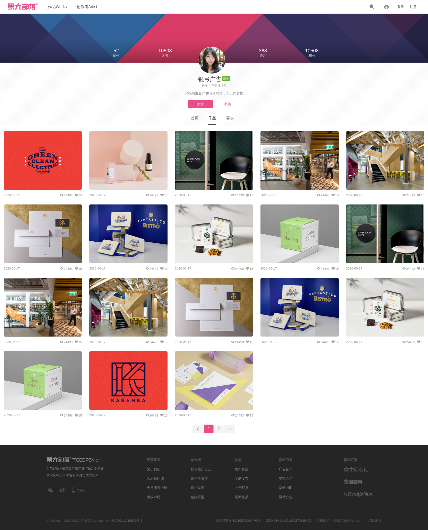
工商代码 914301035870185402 (288, 520)
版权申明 (153, 497)
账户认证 (197, 488)
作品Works (57, 7)
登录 (400, 7)
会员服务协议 (157, 488)
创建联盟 (197, 497)
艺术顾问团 (155, 478)
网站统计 (375, 520)
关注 (200, 104)
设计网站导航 (362, 494)
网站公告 (286, 497)
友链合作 (286, 478)
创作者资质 (199, 478)
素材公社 (362, 469)
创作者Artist (87, 7)
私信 (227, 104)
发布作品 (241, 469)
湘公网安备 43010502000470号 (237, 520)
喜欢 (230, 118)
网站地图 (286, 488)
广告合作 (286, 469)
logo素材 (362, 482)
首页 (195, 118)
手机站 (78, 490)
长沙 (205, 85)
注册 (413, 7)
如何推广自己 (201, 469)
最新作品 (241, 497)
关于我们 (153, 469)
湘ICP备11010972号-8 (126, 520)
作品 (212, 118)
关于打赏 (241, 488)
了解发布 (241, 478)
